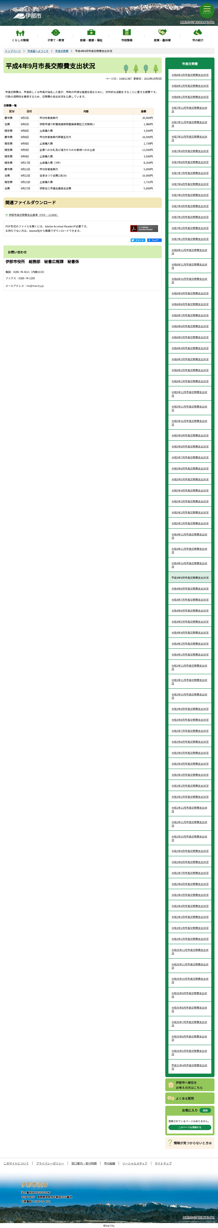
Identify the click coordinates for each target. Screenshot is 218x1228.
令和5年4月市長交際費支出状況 (190, 490)
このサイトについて (16, 1163)
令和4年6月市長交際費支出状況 (190, 610)
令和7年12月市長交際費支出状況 (189, 109)
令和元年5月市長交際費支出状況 (189, 1052)
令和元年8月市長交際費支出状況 (189, 1009)
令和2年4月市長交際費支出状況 (190, 906)
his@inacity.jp (35, 286)
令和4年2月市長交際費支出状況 (190, 643)
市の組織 (109, 1163)
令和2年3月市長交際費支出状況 (190, 917)
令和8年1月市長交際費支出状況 (190, 97)
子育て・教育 (55, 40)
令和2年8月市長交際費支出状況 (190, 862)
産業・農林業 (162, 40)
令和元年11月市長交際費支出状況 (190, 966)
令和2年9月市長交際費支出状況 (190, 851)
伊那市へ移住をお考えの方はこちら (189, 1085)
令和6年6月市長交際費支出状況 (190, 326)
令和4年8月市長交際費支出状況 (190, 588)
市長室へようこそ (38, 51)
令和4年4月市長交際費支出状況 (190, 632)
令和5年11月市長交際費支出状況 (189, 408)
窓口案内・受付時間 (84, 1163)
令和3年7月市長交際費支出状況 (190, 731)
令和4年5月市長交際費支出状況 (190, 621)
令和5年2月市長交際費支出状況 (190, 512)
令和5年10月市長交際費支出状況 (189, 422)
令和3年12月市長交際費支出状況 (189, 667)
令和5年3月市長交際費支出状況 (190, 501)
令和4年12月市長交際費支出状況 (189, 536)
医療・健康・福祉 (91, 40)
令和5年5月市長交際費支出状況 (190, 479)
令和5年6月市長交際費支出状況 (190, 468)
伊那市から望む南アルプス (198, 1217)
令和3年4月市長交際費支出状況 (190, 763)
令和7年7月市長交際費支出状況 (190, 173)
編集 (205, 1110)
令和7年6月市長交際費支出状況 (190, 184)
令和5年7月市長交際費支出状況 (190, 457)
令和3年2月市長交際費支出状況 (190, 785)
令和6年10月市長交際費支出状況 (189, 280)
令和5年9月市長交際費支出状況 (190, 435)
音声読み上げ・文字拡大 (161, 6)
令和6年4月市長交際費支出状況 (190, 348)
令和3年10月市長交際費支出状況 (189, 696)
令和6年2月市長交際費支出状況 (190, 370)
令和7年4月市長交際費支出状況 (190, 206)
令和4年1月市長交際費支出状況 (190, 654)
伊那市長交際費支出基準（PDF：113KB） (34, 215)
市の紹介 (197, 40)
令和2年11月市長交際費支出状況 (189, 823)
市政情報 (126, 40)
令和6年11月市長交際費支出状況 (189, 266)
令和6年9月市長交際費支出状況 (190, 293)
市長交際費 (61, 51)
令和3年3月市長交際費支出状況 (190, 775)
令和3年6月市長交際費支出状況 (190, 742)
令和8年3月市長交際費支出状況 (190, 75)
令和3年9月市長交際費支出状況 (190, 709)
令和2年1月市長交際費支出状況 (190, 939)
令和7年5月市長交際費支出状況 (190, 195)
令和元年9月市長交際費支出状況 (189, 995)
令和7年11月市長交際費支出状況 (189, 123)
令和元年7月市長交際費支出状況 (189, 1023)
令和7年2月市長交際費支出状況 (190, 228)
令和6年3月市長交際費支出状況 (190, 359)
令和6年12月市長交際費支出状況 (189, 251)
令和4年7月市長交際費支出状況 (190, 599)
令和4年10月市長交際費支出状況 (189, 565)
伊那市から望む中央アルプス (197, 22)
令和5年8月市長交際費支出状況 (190, 446)
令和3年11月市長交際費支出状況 (189, 681)
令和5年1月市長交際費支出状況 (190, 523)
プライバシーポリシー (50, 1163)
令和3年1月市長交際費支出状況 (190, 797)
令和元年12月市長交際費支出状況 (190, 951)
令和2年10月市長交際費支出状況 (189, 838)
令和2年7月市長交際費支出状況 (190, 873)
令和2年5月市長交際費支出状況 (190, 895)
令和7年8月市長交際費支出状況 (190, 162)
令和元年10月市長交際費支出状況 (190, 980)
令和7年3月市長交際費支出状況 (190, 217)
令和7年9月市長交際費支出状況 (190, 151)
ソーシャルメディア (135, 1163)
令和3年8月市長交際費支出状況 (190, 720)
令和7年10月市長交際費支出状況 (189, 138)
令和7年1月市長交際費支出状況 (190, 239)
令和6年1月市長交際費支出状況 (190, 381)
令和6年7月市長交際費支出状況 (190, 315)
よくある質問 (185, 1098)
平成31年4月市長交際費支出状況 (189, 1067)
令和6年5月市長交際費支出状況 (190, 337)
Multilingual (189, 5)
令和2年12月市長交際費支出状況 (189, 809)
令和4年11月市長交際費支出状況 (189, 550)
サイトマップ (163, 1163)
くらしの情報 (20, 40)
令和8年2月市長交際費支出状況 (190, 86)
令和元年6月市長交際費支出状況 (189, 1038)
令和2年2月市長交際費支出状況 (190, 928)
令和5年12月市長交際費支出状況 (189, 393)
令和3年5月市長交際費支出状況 (190, 753)
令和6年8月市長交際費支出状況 (190, 304)
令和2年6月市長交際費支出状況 (190, 884)
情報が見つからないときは (193, 1143)
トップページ (13, 51)
